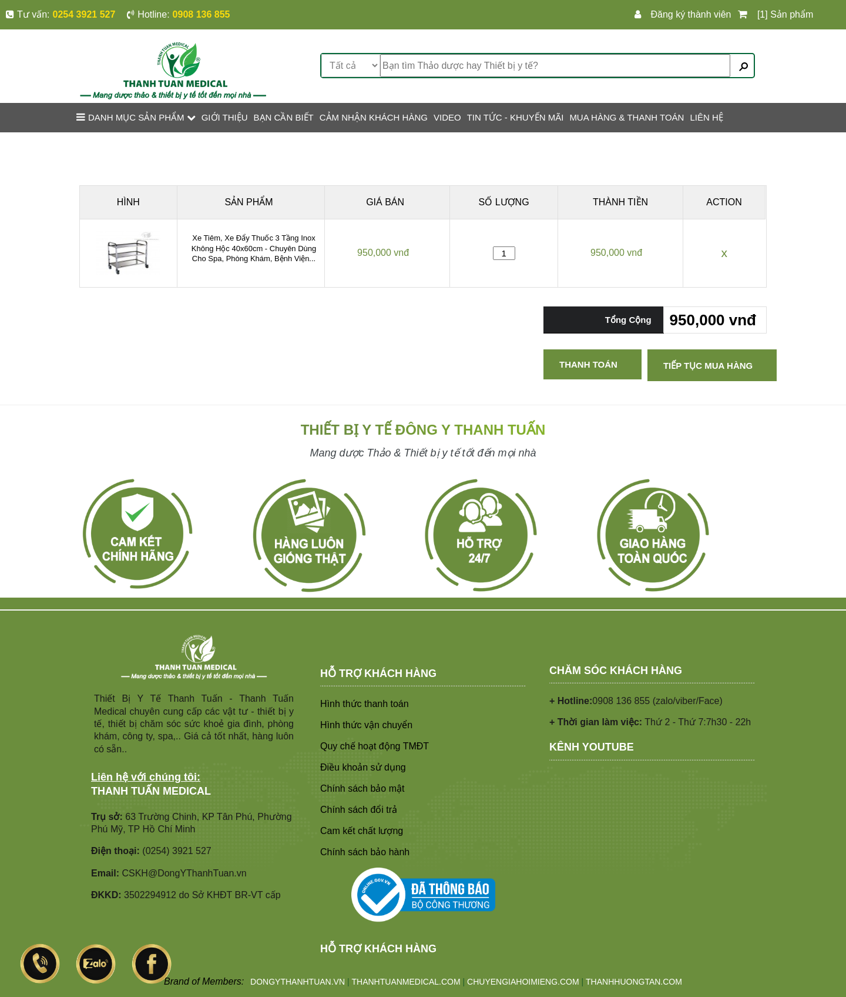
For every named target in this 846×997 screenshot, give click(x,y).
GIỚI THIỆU (225, 117)
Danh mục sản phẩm (136, 117)
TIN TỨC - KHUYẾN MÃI (515, 117)
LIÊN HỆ (706, 117)
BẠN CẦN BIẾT (284, 117)
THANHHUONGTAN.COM (634, 981)
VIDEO (447, 117)
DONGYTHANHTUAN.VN (297, 981)
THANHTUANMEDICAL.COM (406, 981)
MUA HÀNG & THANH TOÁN (626, 117)
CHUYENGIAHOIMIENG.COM (523, 981)
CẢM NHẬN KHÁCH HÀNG (374, 117)
